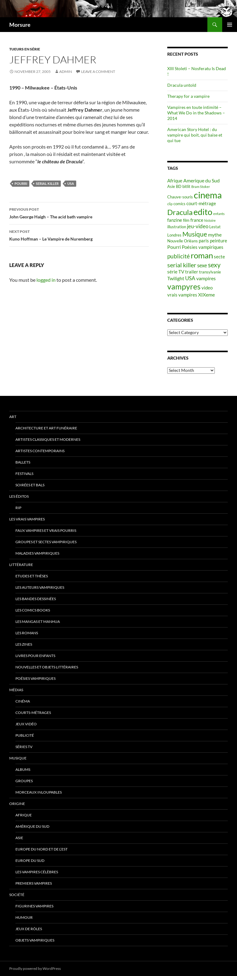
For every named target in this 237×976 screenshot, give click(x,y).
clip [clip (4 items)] (170, 204)
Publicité (24, 735)
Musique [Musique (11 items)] (194, 234)
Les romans (26, 633)
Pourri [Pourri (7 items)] (174, 247)
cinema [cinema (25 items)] (208, 194)
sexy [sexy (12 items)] (214, 265)
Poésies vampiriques (35, 678)
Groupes (24, 781)
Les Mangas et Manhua (37, 621)
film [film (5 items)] (186, 220)
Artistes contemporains (39, 450)
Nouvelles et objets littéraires (46, 667)
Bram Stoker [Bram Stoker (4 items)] (200, 187)
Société (16, 894)
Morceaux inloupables (38, 792)
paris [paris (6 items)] (204, 240)
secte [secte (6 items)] (219, 256)
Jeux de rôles (28, 928)
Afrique (23, 815)
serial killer (47, 183)
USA (70, 183)
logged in (46, 280)
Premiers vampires (33, 883)
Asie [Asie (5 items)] (171, 186)
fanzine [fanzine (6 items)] (174, 220)
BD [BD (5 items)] (178, 186)
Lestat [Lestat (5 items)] (215, 226)
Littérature (21, 564)
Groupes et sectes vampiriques (46, 542)
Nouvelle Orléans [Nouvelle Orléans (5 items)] (182, 240)
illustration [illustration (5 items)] (176, 226)
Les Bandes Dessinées (35, 598)
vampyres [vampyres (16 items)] (184, 286)
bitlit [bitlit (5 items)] (186, 186)
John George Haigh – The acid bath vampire (79, 212)
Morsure (20, 24)
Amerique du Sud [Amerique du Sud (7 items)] (201, 180)
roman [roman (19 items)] (202, 255)
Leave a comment (98, 71)
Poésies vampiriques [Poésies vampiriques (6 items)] (202, 247)
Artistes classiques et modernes (47, 439)
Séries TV (23, 746)
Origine (17, 803)
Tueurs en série (24, 49)
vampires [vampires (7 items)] (206, 278)
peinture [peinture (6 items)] (218, 240)
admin (65, 71)
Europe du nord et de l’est (41, 849)
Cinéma (22, 701)
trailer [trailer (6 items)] (191, 271)
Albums (22, 769)
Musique (18, 758)
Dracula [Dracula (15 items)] (180, 212)
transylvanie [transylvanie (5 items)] (210, 271)
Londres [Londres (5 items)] (174, 235)
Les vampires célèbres (36, 872)
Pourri (21, 183)
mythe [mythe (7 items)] (215, 234)
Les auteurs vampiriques (39, 587)
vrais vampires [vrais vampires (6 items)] (182, 294)
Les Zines (23, 644)
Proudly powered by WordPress (35, 968)
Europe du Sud (29, 860)
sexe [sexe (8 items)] (202, 265)
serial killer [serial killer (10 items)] (181, 265)
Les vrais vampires (27, 519)
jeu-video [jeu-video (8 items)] (197, 226)
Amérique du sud (32, 826)
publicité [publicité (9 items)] (178, 256)
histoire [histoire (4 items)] (210, 220)
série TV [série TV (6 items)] (175, 271)
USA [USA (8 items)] (190, 278)
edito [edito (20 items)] (202, 212)
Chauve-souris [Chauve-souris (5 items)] (180, 196)
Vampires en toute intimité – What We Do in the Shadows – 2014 (196, 113)
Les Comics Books (32, 610)
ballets (22, 462)
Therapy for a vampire (188, 96)
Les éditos (19, 496)
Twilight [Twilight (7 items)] (175, 278)
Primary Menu (229, 24)
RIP (18, 507)
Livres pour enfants (35, 655)
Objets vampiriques (34, 940)
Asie (19, 837)
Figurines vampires (34, 906)
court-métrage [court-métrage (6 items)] (201, 203)
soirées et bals (29, 485)
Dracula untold (181, 85)
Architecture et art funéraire (46, 428)
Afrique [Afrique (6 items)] (174, 180)
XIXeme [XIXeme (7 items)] (206, 294)
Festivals (24, 473)
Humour (24, 917)
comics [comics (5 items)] (179, 203)
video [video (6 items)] (207, 287)
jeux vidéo (26, 724)
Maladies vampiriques (37, 553)
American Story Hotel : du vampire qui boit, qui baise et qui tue (194, 135)
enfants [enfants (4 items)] (219, 214)
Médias (16, 689)
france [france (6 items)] (196, 220)
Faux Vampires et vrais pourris (45, 530)
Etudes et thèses (31, 576)
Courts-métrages (33, 712)
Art (12, 416)
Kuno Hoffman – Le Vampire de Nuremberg (79, 234)
